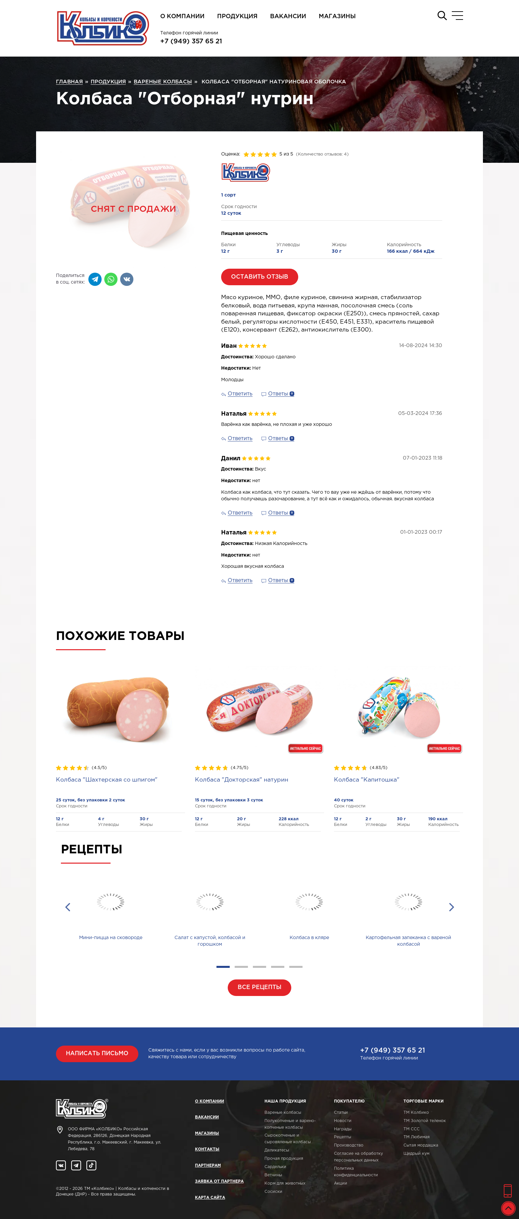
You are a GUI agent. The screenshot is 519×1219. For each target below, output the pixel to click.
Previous (67, 907)
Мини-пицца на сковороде (110, 938)
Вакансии (288, 16)
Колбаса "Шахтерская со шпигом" (107, 780)
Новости (343, 1121)
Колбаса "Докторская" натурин (241, 780)
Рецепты (342, 1137)
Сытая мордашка (420, 1145)
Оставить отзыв (259, 277)
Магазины (337, 16)
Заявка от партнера (219, 1181)
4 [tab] (277, 967)
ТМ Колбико (416, 1112)
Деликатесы (276, 1150)
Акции (340, 1183)
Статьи (341, 1112)
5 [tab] (296, 967)
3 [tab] (259, 967)
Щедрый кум (416, 1153)
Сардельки (275, 1167)
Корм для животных (285, 1183)
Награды (343, 1129)
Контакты (207, 1149)
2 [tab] (241, 967)
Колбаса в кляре (309, 938)
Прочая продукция (283, 1158)
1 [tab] (223, 967)
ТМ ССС (411, 1129)
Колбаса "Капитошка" (367, 780)
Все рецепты (259, 987)
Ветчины (273, 1175)
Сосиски (273, 1192)
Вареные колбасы (282, 1112)
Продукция (237, 16)
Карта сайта (210, 1197)
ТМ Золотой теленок (424, 1121)
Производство (348, 1145)
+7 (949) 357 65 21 (191, 41)
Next (451, 907)
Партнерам (208, 1165)
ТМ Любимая (416, 1137)
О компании (182, 16)
